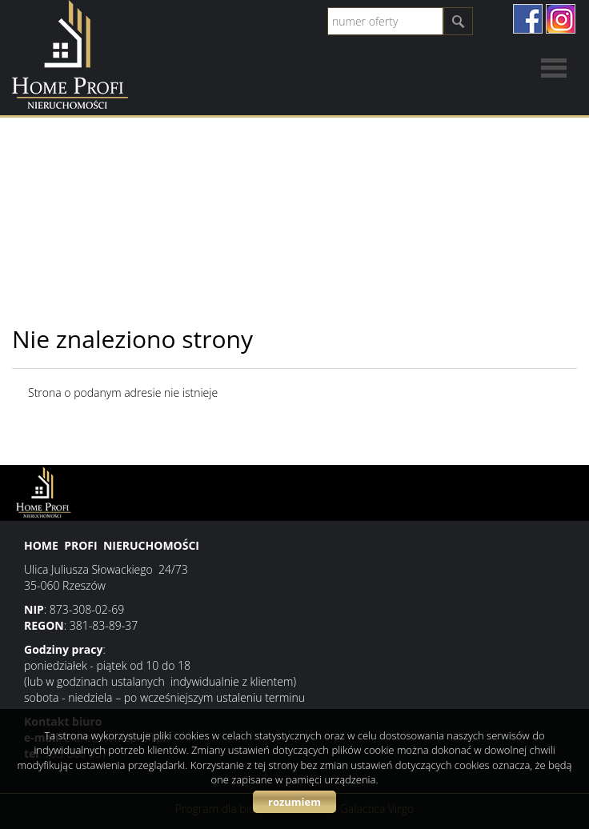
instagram (560, 19)
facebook (528, 19)
